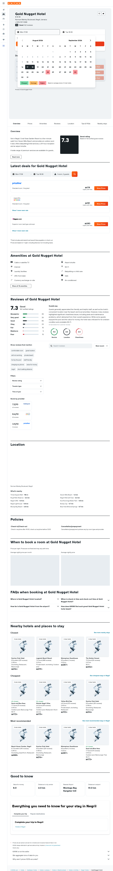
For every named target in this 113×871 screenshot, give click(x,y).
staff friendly (28, 360)
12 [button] (37, 62)
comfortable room (17, 351)
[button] (3, 3)
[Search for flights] (3, 10)
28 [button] (48, 72)
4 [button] (32, 57)
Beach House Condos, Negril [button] (21, 746)
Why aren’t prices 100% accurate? (61, 859)
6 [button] (42, 57)
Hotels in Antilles (74, 870)
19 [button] (37, 67)
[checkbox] (21, 405)
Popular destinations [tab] (37, 814)
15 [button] (53, 62)
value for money (32, 365)
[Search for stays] (3, 14)
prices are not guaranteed (52, 845)
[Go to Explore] (3, 25)
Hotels (22, 870)
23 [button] (22, 72)
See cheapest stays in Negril (100, 676)
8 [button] (70, 57)
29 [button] (53, 72)
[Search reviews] (72, 345)
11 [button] (32, 62)
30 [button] (22, 77)
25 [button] (32, 72)
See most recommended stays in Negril (96, 721)
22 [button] (53, 67)
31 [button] (27, 77)
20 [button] (43, 67)
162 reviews (28, 25)
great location (30, 351)
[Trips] (3, 40)
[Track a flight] (3, 29)
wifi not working (16, 355)
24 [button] (27, 72)
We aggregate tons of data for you (61, 855)
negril (13, 369)
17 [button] (27, 67)
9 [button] (22, 62)
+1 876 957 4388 (21, 22)
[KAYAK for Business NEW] (3, 33)
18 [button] (32, 67)
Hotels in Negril (20, 827)
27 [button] (43, 72)
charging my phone (17, 365)
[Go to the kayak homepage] (14, 3)
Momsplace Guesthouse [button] (69, 658)
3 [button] (27, 57)
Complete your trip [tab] (20, 814)
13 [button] (43, 62)
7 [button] (47, 57)
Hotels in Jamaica (45, 870)
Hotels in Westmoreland (59, 870)
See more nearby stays (102, 632)
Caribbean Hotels (32, 870)
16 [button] (22, 67)
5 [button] (37, 57)
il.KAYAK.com (14, 870)
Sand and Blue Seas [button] (18, 703)
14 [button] (48, 62)
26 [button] (38, 72)
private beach (28, 355)
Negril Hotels (85, 870)
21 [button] (48, 67)
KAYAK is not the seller (61, 851)
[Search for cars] (3, 19)
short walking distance (25, 369)
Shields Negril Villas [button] (43, 703)
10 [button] (27, 62)
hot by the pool (16, 360)
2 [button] (22, 57)
